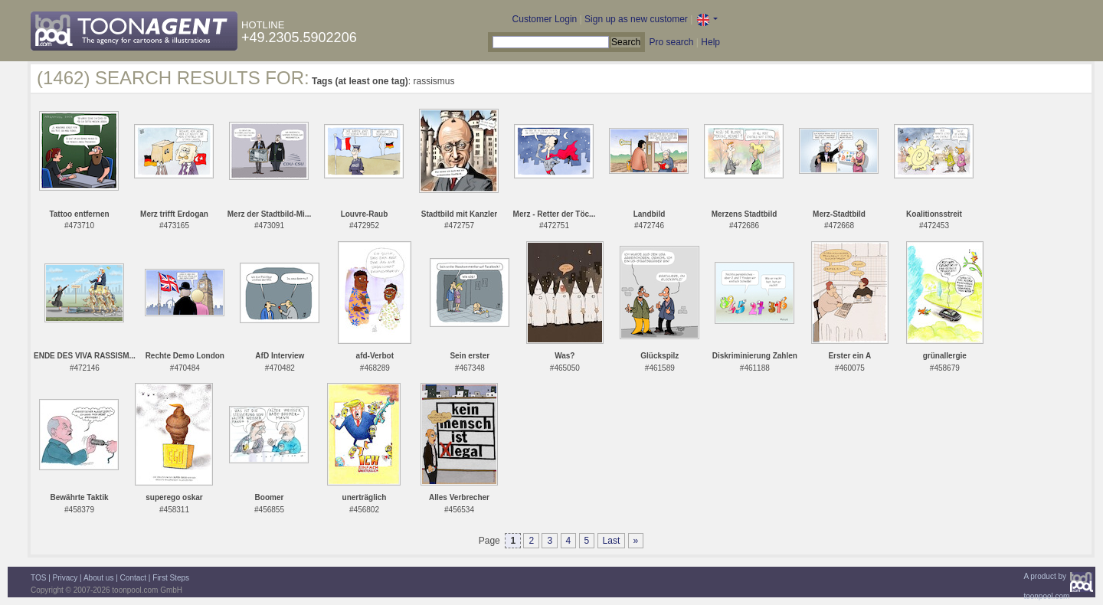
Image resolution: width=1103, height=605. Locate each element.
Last (611, 540)
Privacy (65, 578)
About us (98, 578)
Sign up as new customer (636, 19)
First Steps (170, 578)
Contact (133, 578)
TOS (38, 578)
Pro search (671, 42)
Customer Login (545, 19)
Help (710, 42)
